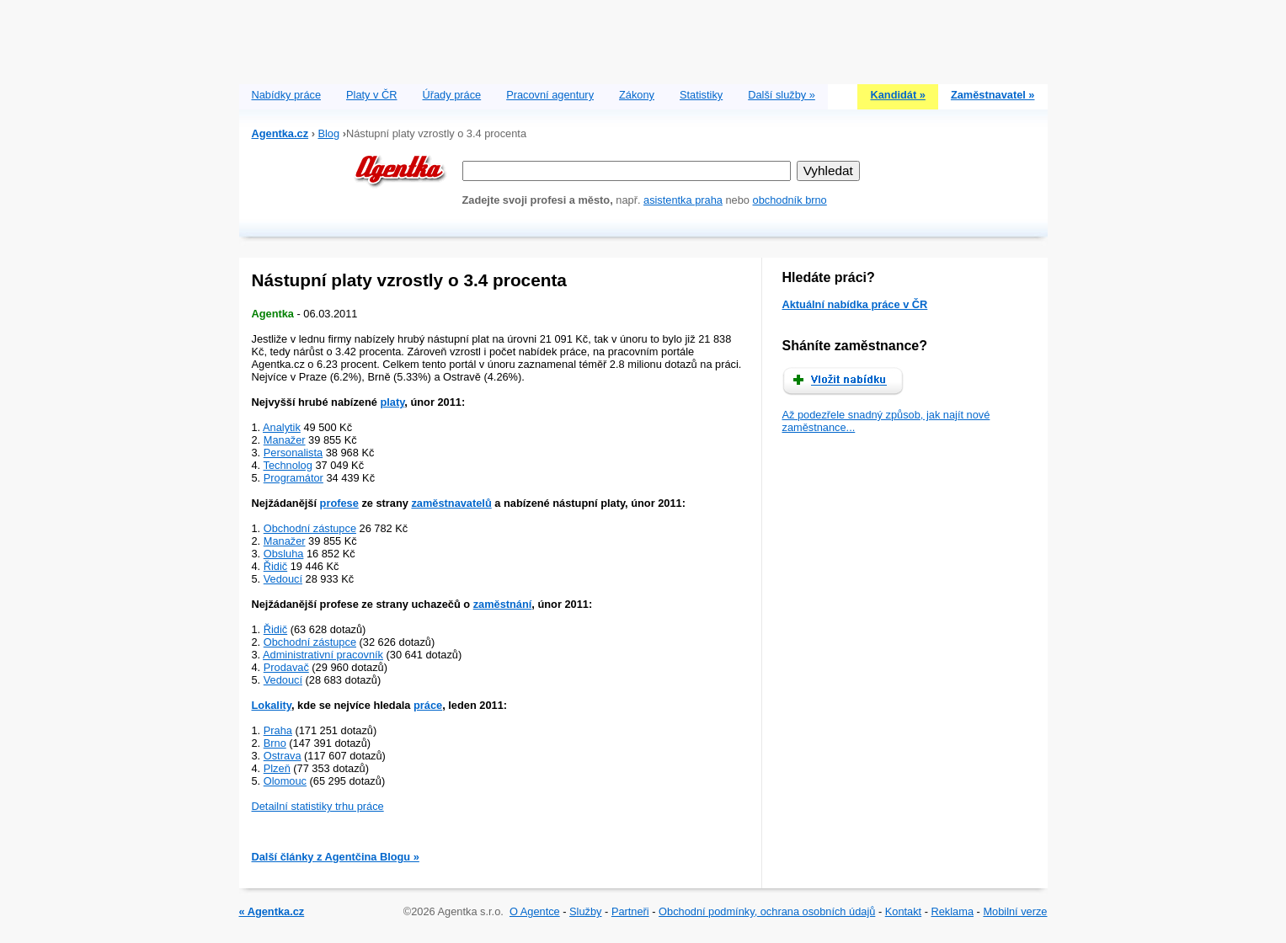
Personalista (293, 452)
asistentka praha (683, 200)
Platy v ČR (371, 94)
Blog (328, 133)
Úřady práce (451, 94)
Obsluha (284, 553)
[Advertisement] (643, 38)
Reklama (952, 911)
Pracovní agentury (550, 94)
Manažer (285, 440)
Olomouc (285, 781)
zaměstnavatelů (451, 503)
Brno (275, 743)
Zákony (636, 94)
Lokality (271, 705)
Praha (278, 730)
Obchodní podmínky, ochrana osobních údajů (767, 911)
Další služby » (781, 94)
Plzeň (277, 768)
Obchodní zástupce (310, 528)
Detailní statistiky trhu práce (318, 806)
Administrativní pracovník (323, 654)
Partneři (630, 911)
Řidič (275, 566)
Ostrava (282, 755)
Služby (585, 911)
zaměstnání (502, 604)
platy (392, 402)
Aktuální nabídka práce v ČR (855, 304)
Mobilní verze (1015, 911)
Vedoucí (283, 579)
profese (339, 503)
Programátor (293, 478)
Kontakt (903, 911)
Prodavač (286, 667)
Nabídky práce (287, 94)
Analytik (282, 427)
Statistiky (701, 94)
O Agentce (535, 911)
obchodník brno (790, 200)
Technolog (288, 465)
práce (428, 705)
